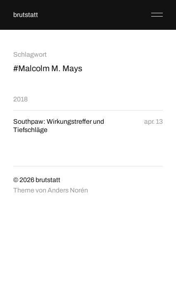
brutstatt (25, 14)
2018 (20, 99)
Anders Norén (68, 190)
